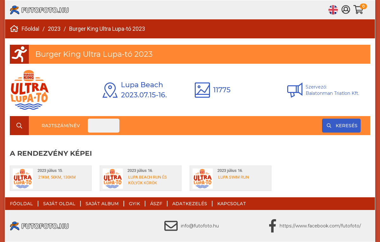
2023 (54, 28)
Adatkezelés (189, 203)
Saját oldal (59, 203)
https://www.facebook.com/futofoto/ (320, 226)
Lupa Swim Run (233, 177)
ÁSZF (156, 203)
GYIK (134, 203)
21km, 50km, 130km (57, 177)
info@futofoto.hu (200, 226)
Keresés (342, 125)
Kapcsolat (231, 203)
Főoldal (30, 28)
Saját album (102, 203)
